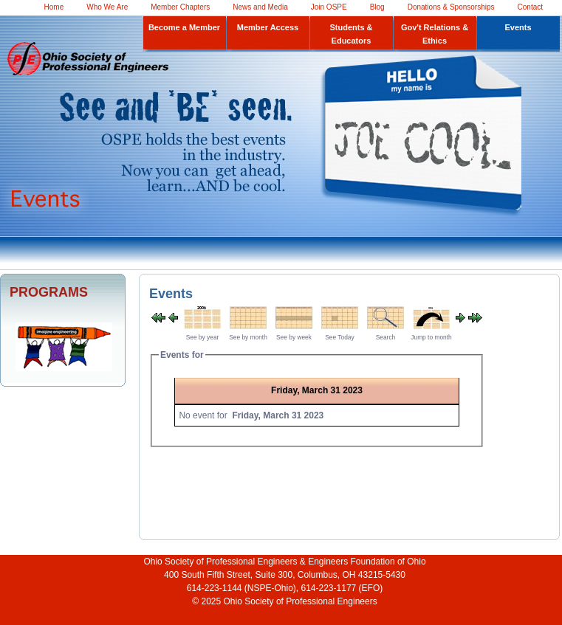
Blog (377, 7)
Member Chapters (180, 7)
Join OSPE (329, 7)
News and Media (260, 7)
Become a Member (184, 27)
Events (517, 27)
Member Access (267, 27)
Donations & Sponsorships (451, 7)
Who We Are (107, 7)
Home (54, 7)
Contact (530, 7)
